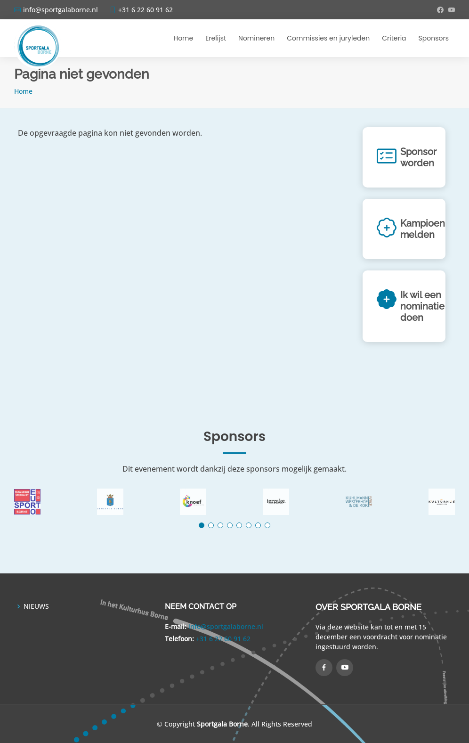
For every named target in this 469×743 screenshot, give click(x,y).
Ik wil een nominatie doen (422, 306)
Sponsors (434, 38)
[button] (201, 525)
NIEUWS (36, 606)
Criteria (394, 38)
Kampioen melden (422, 229)
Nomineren (256, 38)
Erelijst (215, 38)
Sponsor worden (418, 157)
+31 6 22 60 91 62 (223, 638)
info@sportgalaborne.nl (225, 626)
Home (183, 38)
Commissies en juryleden (328, 38)
